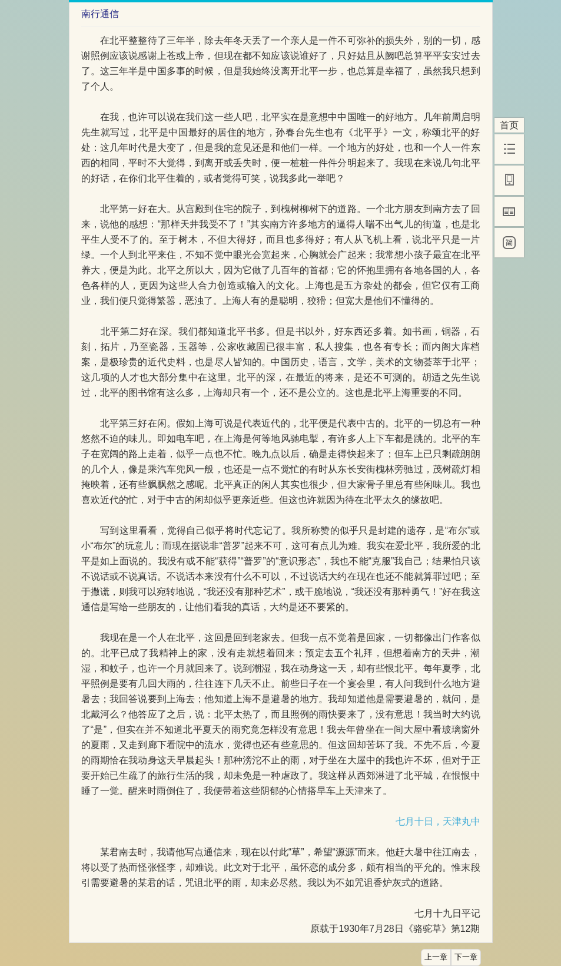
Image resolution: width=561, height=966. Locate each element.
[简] (509, 242)
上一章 (435, 957)
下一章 (465, 957)
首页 (509, 125)
